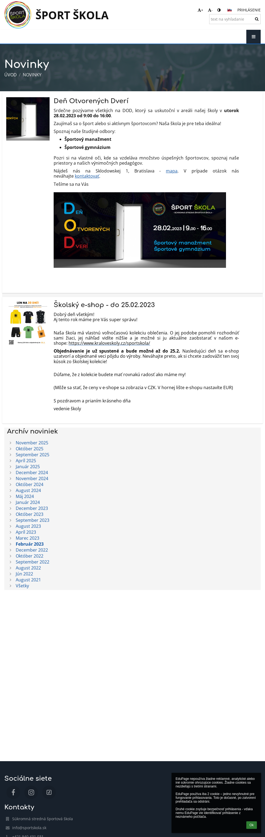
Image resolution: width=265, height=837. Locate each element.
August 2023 (28, 526)
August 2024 (28, 490)
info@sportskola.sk (29, 827)
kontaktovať (87, 176)
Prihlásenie (249, 9)
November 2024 (32, 478)
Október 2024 (29, 484)
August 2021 (28, 580)
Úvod (10, 75)
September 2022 (32, 562)
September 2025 (32, 455)
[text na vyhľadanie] (235, 19)
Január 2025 (28, 467)
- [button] (210, 9)
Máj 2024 (25, 496)
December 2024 (32, 473)
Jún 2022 (24, 574)
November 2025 (32, 443)
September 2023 (32, 520)
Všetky (22, 586)
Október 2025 (29, 449)
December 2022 (32, 550)
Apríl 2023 (26, 532)
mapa (171, 171)
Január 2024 (28, 502)
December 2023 (32, 508)
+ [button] (200, 9)
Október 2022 (29, 556)
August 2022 (28, 568)
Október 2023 (29, 514)
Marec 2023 (27, 538)
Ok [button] (252, 825)
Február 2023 (30, 544)
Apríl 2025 (26, 461)
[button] (229, 10)
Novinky (32, 75)
